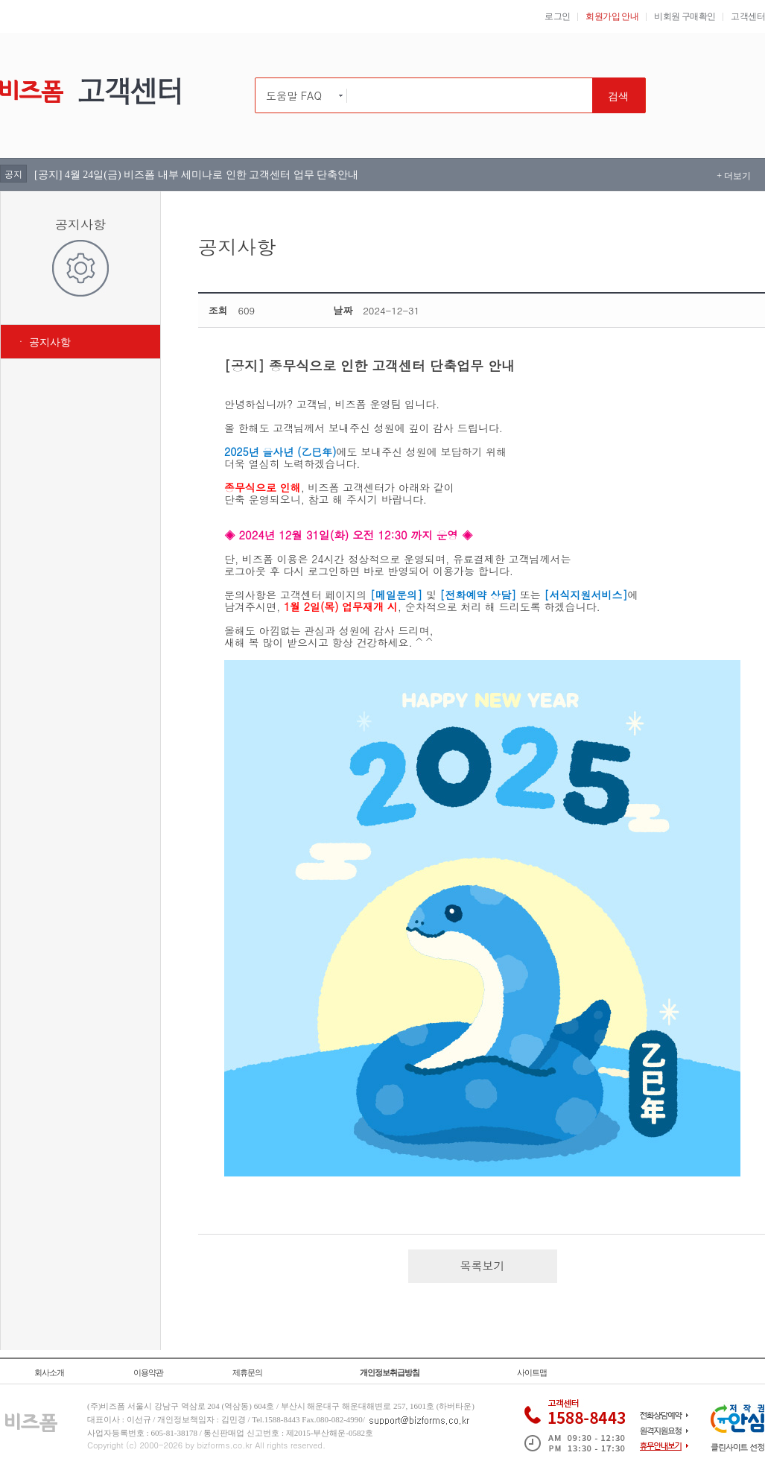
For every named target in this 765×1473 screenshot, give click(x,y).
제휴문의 (247, 1372)
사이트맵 (532, 1372)
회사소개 (49, 1372)
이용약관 (148, 1372)
